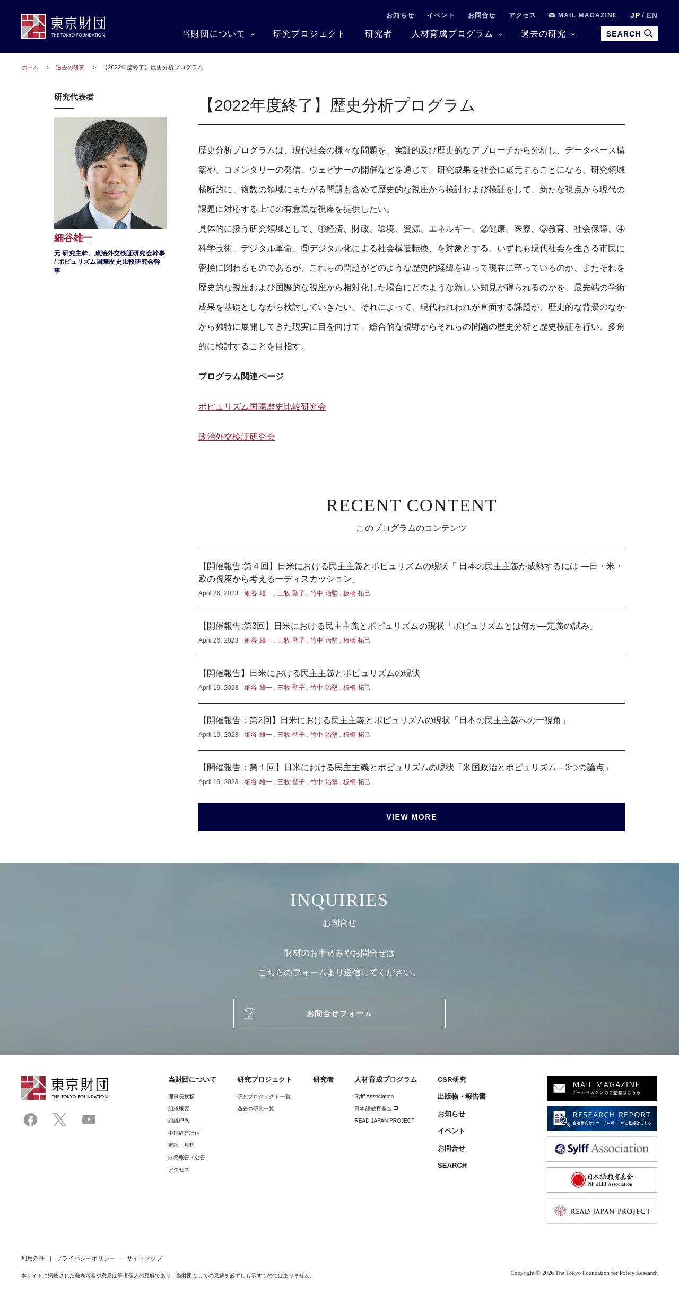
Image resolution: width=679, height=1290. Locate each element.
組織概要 (178, 1108)
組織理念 (178, 1121)
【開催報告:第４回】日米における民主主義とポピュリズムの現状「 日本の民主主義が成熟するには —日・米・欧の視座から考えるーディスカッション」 (411, 579)
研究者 (379, 33)
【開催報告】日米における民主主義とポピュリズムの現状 (411, 679)
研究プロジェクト (309, 33)
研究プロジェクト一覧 (264, 1096)
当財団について (214, 33)
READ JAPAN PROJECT (384, 1121)
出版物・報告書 (462, 1096)
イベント (441, 15)
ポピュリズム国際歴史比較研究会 (262, 406)
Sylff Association (374, 1096)
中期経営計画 (184, 1133)
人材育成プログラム (453, 33)
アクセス (523, 15)
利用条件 (33, 1258)
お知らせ (400, 15)
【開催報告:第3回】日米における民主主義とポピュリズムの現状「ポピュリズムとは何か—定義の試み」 (411, 632)
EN (652, 15)
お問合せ (482, 15)
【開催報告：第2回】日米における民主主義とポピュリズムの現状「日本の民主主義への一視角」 (411, 727)
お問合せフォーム (339, 1013)
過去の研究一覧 (256, 1108)
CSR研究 (452, 1079)
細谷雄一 (110, 197)
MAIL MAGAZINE (583, 15)
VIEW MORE (411, 817)
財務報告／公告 (187, 1157)
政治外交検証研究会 (236, 436)
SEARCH (452, 1165)
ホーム (30, 67)
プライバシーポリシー (85, 1258)
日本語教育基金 (376, 1108)
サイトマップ (144, 1258)
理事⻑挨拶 (181, 1096)
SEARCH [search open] (629, 33)
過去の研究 (544, 33)
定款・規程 (181, 1145)
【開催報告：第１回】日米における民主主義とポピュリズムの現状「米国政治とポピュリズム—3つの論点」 (411, 769)
